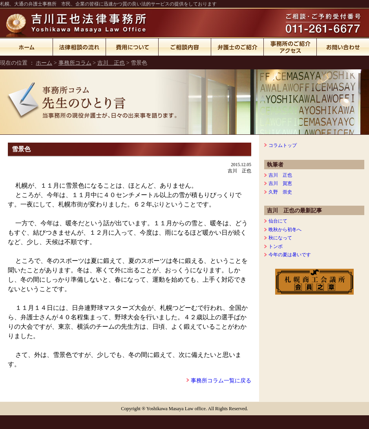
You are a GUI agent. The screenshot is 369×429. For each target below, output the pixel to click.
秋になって (280, 237)
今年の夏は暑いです (290, 254)
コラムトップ (283, 145)
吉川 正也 (111, 63)
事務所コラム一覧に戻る (221, 380)
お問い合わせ (343, 47)
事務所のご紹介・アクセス (290, 47)
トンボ (276, 246)
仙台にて (278, 221)
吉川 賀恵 (280, 183)
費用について (132, 47)
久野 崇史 (280, 192)
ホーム (26, 47)
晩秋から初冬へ (285, 229)
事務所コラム (74, 63)
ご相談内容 (185, 47)
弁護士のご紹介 (237, 47)
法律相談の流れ (79, 47)
